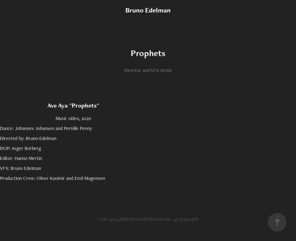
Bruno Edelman (148, 10)
